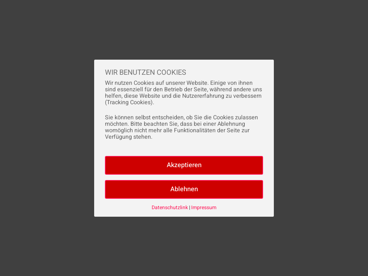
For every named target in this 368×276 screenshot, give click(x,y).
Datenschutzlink (170, 207)
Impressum (203, 207)
